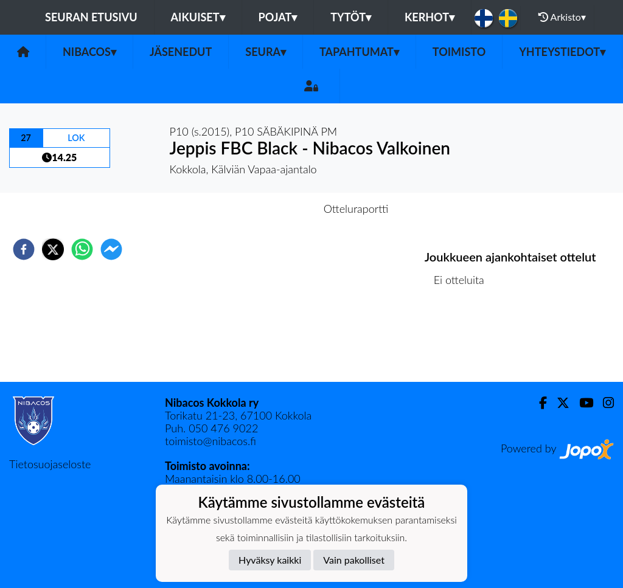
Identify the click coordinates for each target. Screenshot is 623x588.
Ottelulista (464, 341)
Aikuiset (198, 17)
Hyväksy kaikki (269, 560)
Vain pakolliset (354, 560)
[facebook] (24, 249)
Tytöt (350, 17)
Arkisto (562, 17)
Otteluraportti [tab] (356, 208)
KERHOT (429, 17)
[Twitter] (558, 402)
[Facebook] (538, 402)
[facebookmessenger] (111, 249)
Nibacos (89, 51)
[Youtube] (581, 402)
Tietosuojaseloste (50, 464)
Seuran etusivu (91, 17)
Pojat (278, 17)
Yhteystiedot (562, 51)
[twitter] (53, 249)
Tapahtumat (359, 51)
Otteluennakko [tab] (269, 208)
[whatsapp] (82, 249)
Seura (265, 51)
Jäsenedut (181, 51)
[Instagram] (603, 402)
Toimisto (459, 51)
